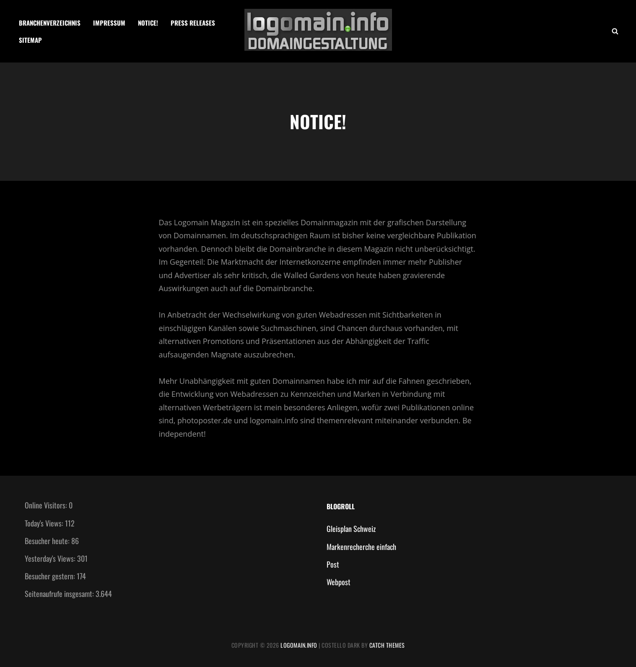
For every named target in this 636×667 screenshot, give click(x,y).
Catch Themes (387, 645)
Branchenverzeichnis (49, 22)
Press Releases (193, 22)
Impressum (109, 22)
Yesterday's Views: (51, 558)
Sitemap (30, 39)
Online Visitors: (47, 505)
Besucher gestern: (51, 576)
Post (333, 564)
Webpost (338, 581)
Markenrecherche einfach (361, 546)
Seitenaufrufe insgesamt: (60, 593)
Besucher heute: (48, 540)
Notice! (148, 22)
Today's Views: (45, 523)
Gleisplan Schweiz (351, 528)
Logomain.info (298, 645)
